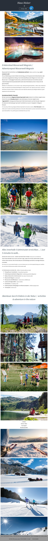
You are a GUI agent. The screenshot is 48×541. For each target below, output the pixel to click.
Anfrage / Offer (24, 8)
